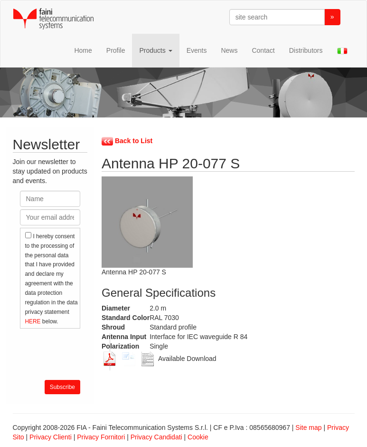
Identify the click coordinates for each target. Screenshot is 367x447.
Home (83, 50)
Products (155, 50)
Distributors (306, 50)
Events (197, 50)
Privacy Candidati (156, 437)
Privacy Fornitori (101, 437)
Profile (115, 50)
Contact (263, 50)
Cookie (198, 437)
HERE (33, 321)
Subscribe (62, 387)
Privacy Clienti (50, 437)
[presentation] (92, 351)
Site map (308, 427)
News (229, 50)
